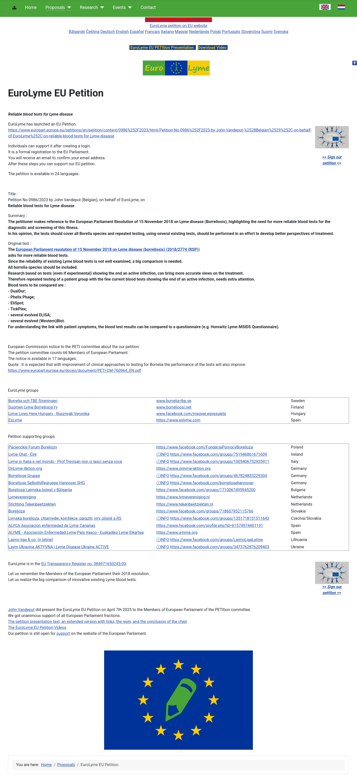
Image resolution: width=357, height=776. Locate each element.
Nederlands (199, 31)
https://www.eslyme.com (178, 420)
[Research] (101, 7)
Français (152, 31)
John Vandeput (21, 609)
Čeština (92, 31)
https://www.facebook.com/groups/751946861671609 (218, 454)
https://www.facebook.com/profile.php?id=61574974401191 (209, 525)
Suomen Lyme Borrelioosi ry (33, 407)
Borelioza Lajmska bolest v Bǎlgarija (40, 489)
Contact (148, 7)
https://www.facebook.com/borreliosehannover (212, 483)
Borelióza (16, 511)
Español (137, 31)
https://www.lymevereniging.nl (183, 497)
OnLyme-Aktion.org (25, 468)
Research (89, 7)
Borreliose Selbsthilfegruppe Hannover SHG (46, 483)
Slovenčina (250, 31)
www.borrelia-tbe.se (173, 400)
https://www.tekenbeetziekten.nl (184, 504)
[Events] (129, 7)
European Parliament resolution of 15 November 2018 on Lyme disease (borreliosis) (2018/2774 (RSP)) (108, 249)
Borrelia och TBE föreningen (33, 400)
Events (119, 7)
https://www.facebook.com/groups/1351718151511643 (219, 518)
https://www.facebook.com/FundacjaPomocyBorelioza (204, 447)
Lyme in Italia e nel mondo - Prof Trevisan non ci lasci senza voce (65, 461)
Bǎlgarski (77, 31)
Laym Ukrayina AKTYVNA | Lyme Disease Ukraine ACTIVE (58, 547)
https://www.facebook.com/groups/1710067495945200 (206, 489)
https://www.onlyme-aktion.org (183, 468)
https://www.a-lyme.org (177, 532)
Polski (215, 31)
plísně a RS (111, 518)
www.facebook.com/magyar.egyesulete (191, 413)
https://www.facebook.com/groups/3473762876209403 (219, 547)
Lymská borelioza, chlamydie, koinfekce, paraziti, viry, (55, 518)
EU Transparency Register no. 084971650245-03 (83, 563)
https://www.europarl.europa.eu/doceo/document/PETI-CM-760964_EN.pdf (74, 370)
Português (231, 31)
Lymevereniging (22, 497)
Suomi (266, 31)
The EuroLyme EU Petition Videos (37, 627)
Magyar (181, 31)
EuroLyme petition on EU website (178, 25)
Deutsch (107, 31)
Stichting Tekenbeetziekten (32, 504)
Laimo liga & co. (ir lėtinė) (30, 539)
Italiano (167, 31)
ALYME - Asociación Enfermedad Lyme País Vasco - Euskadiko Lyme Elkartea (76, 532)
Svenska (280, 31)
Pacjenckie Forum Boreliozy (32, 447)
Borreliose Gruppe (24, 475)
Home (31, 7)
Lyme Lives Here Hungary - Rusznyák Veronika (48, 413)
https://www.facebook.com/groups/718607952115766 (204, 511)
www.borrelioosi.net (174, 407)
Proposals (55, 7)
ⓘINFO (162, 454)
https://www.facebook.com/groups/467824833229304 (218, 475)
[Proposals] (68, 7)
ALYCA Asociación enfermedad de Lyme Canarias (51, 525)
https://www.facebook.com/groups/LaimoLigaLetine (216, 539)
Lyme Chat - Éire (22, 454)
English (122, 31)
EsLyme (15, 420)
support (63, 633)
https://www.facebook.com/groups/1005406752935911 (219, 461)
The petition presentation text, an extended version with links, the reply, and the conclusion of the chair (97, 621)
